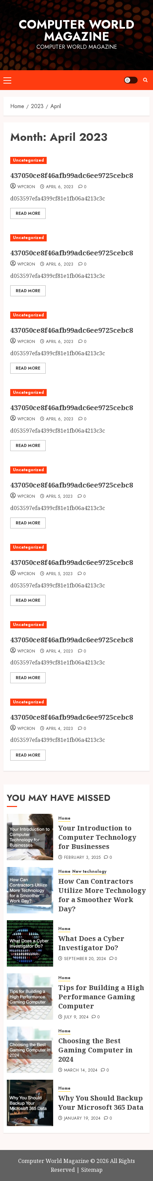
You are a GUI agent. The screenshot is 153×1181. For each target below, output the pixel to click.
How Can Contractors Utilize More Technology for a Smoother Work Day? (102, 895)
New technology (89, 871)
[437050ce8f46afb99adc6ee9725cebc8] (71, 160)
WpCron (26, 187)
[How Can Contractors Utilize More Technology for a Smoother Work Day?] (30, 890)
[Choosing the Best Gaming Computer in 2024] (30, 1050)
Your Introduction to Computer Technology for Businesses (97, 837)
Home (64, 818)
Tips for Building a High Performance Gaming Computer (101, 997)
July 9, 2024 (76, 1017)
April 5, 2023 (59, 496)
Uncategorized (28, 160)
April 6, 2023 (60, 187)
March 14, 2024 (81, 1070)
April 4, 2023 (59, 651)
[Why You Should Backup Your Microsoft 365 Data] (30, 1103)
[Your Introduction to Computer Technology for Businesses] (30, 837)
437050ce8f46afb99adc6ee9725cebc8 (71, 175)
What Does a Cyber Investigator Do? (91, 943)
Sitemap (92, 1169)
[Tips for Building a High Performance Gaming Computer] (30, 996)
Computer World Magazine (76, 30)
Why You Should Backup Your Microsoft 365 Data (100, 1102)
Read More (28, 213)
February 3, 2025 (82, 858)
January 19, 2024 (82, 1118)
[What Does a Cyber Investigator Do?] (30, 943)
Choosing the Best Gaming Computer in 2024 (95, 1050)
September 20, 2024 (85, 959)
